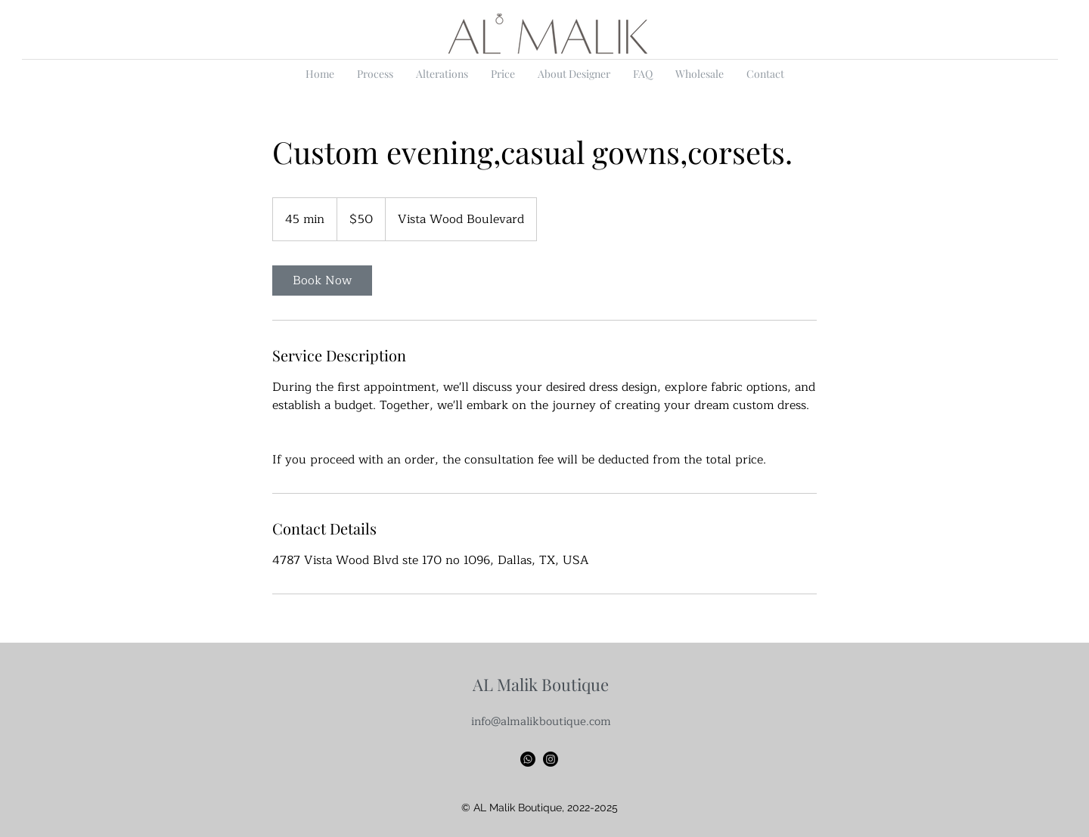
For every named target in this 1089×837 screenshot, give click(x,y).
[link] (322, 280)
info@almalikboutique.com (541, 721)
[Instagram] (550, 759)
